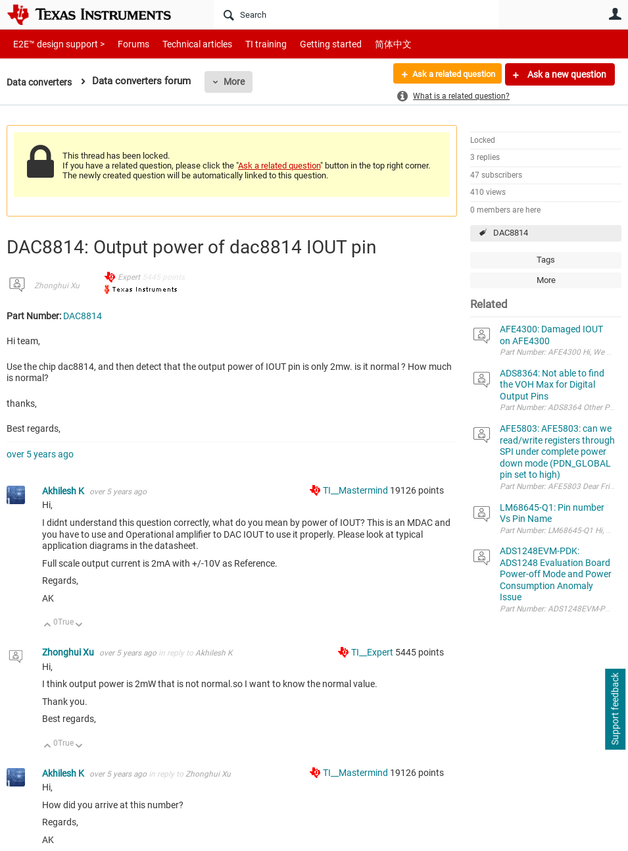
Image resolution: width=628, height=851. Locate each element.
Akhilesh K (64, 491)
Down (79, 625)
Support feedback (615, 709)
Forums (123, 44)
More (238, 81)
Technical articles (183, 44)
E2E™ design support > (54, 44)
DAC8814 (510, 233)
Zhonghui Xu (57, 285)
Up (47, 625)
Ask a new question (565, 74)
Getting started (307, 44)
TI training (248, 44)
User (614, 13)
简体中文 (366, 44)
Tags (546, 260)
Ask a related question (448, 74)
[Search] (356, 14)
